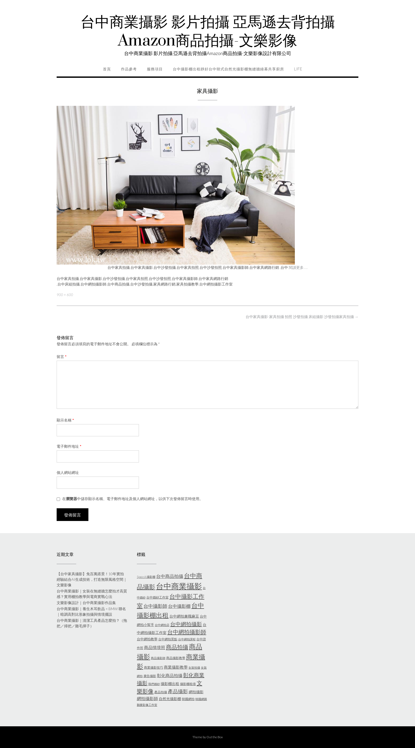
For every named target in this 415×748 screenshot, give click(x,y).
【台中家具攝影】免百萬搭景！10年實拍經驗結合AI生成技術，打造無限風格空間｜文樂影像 (92, 579)
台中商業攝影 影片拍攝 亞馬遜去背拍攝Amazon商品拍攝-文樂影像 (207, 31)
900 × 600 (65, 295)
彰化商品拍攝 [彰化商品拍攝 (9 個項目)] (169, 675)
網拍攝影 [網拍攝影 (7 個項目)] (196, 692)
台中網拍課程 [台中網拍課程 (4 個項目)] (187, 639)
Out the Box (214, 737)
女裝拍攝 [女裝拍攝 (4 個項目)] (194, 667)
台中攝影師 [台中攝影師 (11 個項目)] (155, 606)
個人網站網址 (68, 472)
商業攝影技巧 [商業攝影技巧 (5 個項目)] (153, 667)
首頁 (107, 69)
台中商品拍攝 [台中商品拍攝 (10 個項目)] (169, 576)
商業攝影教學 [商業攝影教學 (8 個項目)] (176, 667)
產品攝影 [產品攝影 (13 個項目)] (178, 691)
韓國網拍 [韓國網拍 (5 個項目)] (188, 699)
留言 (62, 356)
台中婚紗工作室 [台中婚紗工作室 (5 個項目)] (157, 597)
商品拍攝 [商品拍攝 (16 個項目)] (177, 647)
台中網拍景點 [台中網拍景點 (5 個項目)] (167, 639)
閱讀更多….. (298, 267)
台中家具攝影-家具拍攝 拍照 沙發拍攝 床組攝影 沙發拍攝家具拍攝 (302, 316)
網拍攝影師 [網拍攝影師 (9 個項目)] (147, 698)
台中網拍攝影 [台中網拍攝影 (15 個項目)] (186, 624)
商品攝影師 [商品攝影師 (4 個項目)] (158, 658)
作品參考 (129, 69)
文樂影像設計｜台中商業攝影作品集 (86, 602)
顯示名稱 (65, 420)
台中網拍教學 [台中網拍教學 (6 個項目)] (147, 639)
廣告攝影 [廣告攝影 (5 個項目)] (149, 676)
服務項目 (155, 69)
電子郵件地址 (69, 446)
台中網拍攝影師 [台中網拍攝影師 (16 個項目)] (186, 632)
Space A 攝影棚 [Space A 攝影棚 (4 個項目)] (146, 576)
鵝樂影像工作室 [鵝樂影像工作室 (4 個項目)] (147, 704)
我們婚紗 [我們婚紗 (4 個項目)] (154, 684)
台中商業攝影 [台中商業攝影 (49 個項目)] (179, 586)
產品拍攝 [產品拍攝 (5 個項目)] (160, 692)
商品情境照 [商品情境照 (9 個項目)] (154, 647)
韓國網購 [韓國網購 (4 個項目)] (201, 699)
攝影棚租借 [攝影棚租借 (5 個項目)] (188, 684)
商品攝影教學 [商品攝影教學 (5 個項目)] (175, 658)
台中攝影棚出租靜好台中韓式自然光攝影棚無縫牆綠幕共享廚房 (228, 69)
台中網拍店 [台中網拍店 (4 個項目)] (162, 625)
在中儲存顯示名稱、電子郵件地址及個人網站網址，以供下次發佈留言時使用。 (132, 498)
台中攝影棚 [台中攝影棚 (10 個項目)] (179, 606)
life (298, 69)
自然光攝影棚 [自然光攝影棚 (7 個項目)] (170, 698)
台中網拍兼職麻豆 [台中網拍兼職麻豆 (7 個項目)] (184, 616)
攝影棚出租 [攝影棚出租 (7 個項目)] (170, 683)
